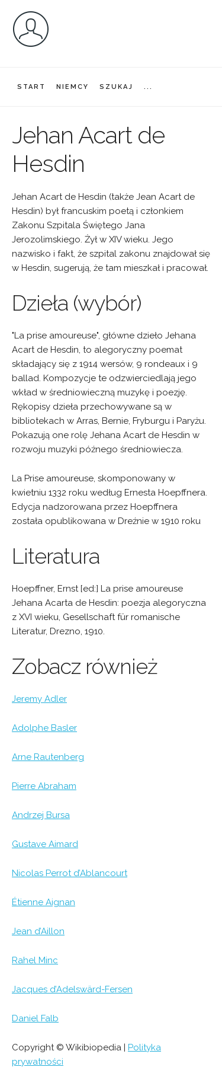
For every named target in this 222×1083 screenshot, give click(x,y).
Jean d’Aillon (38, 931)
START (31, 87)
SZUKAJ (116, 87)
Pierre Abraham (44, 786)
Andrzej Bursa (41, 815)
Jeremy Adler (39, 699)
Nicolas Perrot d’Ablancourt (69, 873)
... (148, 87)
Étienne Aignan (43, 902)
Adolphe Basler (44, 728)
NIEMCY (72, 87)
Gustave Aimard (45, 844)
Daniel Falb (35, 1018)
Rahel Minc (35, 960)
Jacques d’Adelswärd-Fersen (72, 989)
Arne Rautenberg (48, 757)
